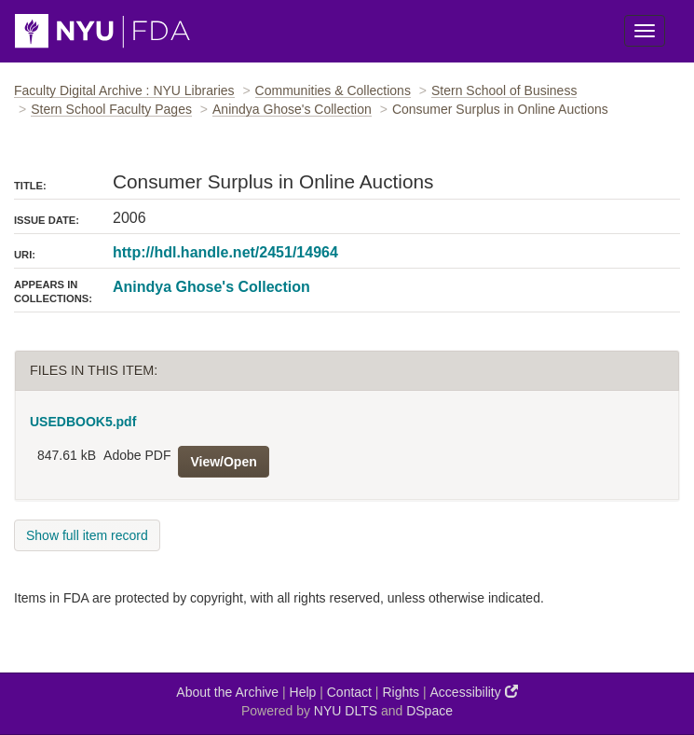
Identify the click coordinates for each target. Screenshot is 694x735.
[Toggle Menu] (644, 31)
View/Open (223, 461)
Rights (400, 692)
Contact (349, 692)
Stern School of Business (504, 90)
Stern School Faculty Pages (111, 109)
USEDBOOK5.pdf (83, 421)
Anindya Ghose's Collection (292, 109)
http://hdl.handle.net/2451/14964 (225, 252)
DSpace (429, 710)
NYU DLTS (345, 710)
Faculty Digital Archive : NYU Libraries (124, 90)
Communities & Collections (333, 90)
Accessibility (474, 692)
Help (303, 692)
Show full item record (87, 535)
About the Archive (227, 692)
